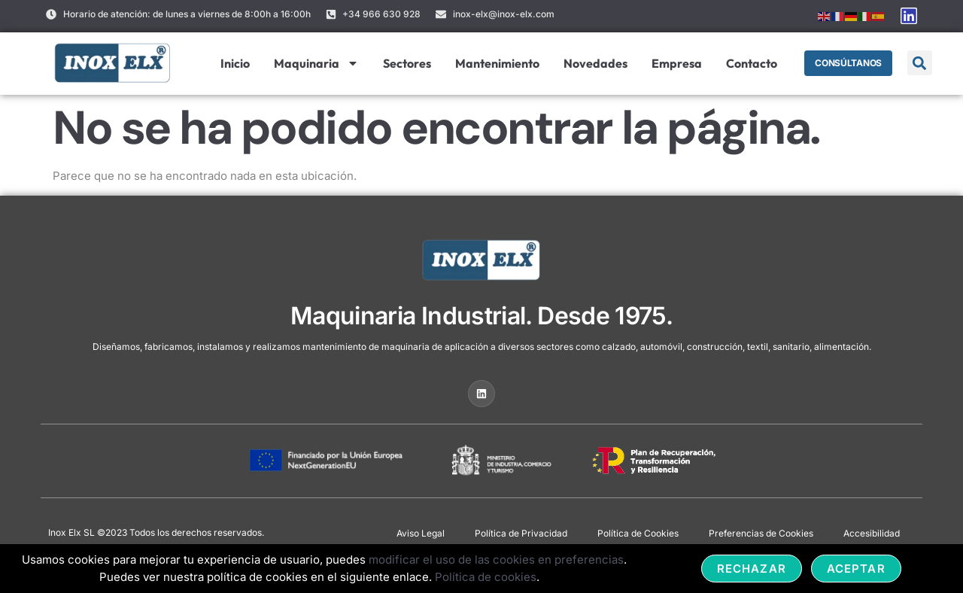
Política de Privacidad (521, 533)
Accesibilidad (871, 533)
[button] (919, 62)
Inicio (232, 63)
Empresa (674, 63)
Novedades (592, 63)
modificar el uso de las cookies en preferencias (496, 559)
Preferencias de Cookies (761, 533)
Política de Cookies (638, 533)
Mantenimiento (494, 63)
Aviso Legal (420, 533)
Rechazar (751, 568)
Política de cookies (485, 577)
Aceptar (856, 568)
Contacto (748, 63)
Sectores (404, 63)
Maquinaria (313, 63)
